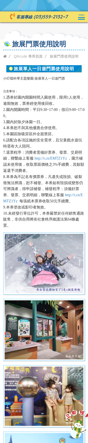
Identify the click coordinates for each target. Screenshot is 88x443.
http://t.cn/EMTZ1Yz (51, 158)
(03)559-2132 (48, 17)
